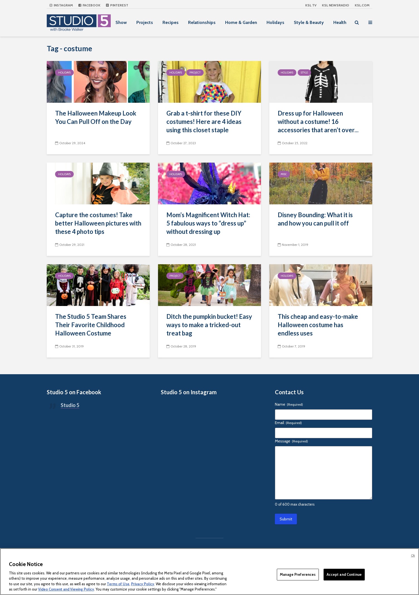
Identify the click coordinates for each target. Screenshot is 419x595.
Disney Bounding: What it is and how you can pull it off (315, 219)
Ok (413, 555)
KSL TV (310, 5)
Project (195, 72)
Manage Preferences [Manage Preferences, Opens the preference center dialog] (298, 574)
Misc (284, 174)
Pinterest (117, 5)
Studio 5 (70, 405)
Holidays (275, 22)
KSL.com (362, 5)
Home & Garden (241, 22)
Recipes (170, 22)
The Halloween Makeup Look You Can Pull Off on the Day (95, 117)
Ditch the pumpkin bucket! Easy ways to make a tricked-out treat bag (209, 325)
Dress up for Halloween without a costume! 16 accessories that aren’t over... (318, 121)
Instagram (61, 5)
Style (304, 72)
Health (339, 22)
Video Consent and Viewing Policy (66, 589)
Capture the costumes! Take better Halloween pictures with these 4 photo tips (98, 223)
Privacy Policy (142, 584)
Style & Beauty (309, 22)
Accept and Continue (344, 574)
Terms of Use (118, 584)
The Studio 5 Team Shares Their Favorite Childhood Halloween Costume (90, 325)
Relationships (202, 22)
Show (121, 22)
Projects (144, 22)
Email (288, 422)
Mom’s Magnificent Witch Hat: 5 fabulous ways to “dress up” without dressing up (208, 223)
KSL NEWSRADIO (335, 5)
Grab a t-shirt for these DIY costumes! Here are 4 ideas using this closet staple (203, 121)
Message (291, 441)
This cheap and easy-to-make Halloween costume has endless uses (318, 325)
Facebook (89, 5)
